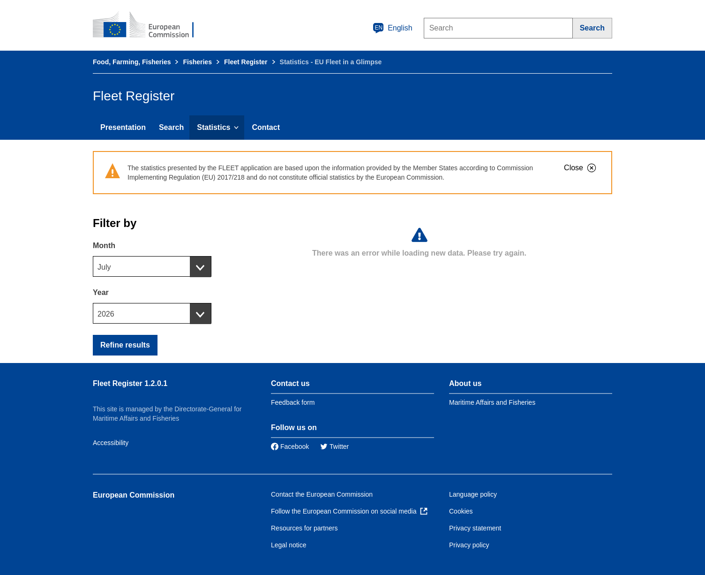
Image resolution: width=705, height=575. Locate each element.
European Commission (133, 495)
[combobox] (152, 266)
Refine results (125, 345)
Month (104, 246)
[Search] (592, 28)
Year (101, 292)
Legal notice (289, 545)
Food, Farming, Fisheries (132, 62)
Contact (266, 127)
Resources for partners (304, 528)
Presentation (123, 127)
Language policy (473, 494)
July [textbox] (104, 267)
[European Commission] (149, 25)
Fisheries (197, 62)
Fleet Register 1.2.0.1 (130, 383)
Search (171, 127)
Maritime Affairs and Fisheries (492, 402)
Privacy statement (475, 528)
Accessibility (110, 442)
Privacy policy (469, 545)
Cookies (461, 511)
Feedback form (293, 402)
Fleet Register (246, 62)
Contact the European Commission (322, 494)
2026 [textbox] (106, 314)
